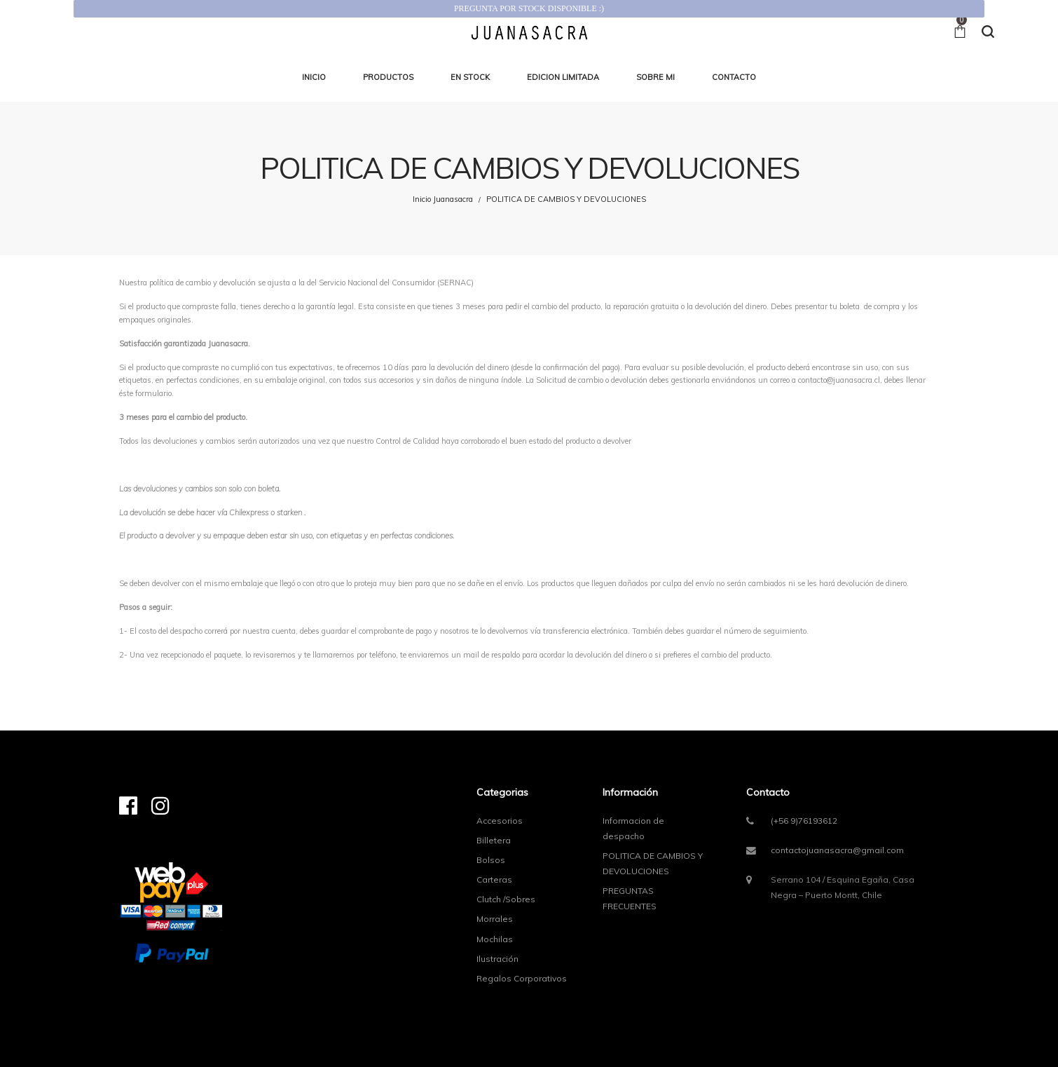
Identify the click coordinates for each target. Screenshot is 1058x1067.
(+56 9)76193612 (804, 820)
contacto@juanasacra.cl (839, 380)
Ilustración (497, 958)
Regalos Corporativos (521, 978)
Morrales (494, 918)
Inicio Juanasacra (443, 199)
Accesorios (499, 820)
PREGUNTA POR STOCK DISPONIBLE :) (529, 8)
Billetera (493, 840)
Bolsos (490, 860)
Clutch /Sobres (505, 899)
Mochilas (494, 939)
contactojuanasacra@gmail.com (837, 850)
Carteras (494, 879)
